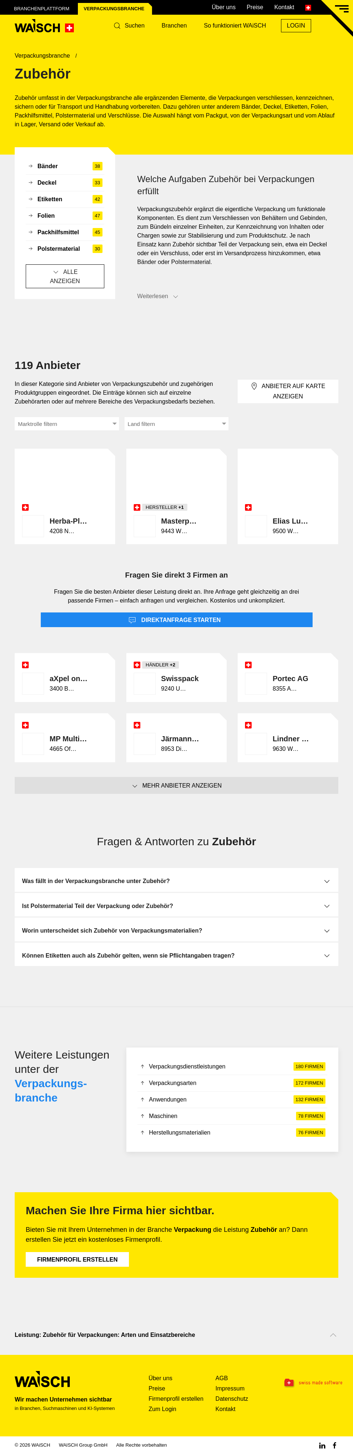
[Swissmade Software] (310, 1383)
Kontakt (284, 7)
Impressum (230, 1388)
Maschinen (232, 1116)
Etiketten (65, 199)
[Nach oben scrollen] (333, 1335)
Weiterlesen (158, 296)
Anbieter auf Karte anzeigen (288, 391)
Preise (254, 7)
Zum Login (162, 1409)
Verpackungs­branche (114, 8)
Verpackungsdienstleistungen (232, 1066)
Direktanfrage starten (175, 620)
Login (296, 25)
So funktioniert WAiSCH (235, 25)
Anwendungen (232, 1099)
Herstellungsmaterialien (232, 1132)
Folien (65, 215)
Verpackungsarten (232, 1083)
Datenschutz (232, 1399)
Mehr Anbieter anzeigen (176, 786)
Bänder (65, 166)
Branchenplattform (41, 8)
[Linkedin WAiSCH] (322, 1445)
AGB (222, 1378)
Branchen (174, 25)
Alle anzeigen (65, 276)
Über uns (223, 7)
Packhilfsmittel (65, 232)
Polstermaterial (65, 249)
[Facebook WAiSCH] (334, 1445)
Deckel (65, 182)
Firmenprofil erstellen (77, 1259)
